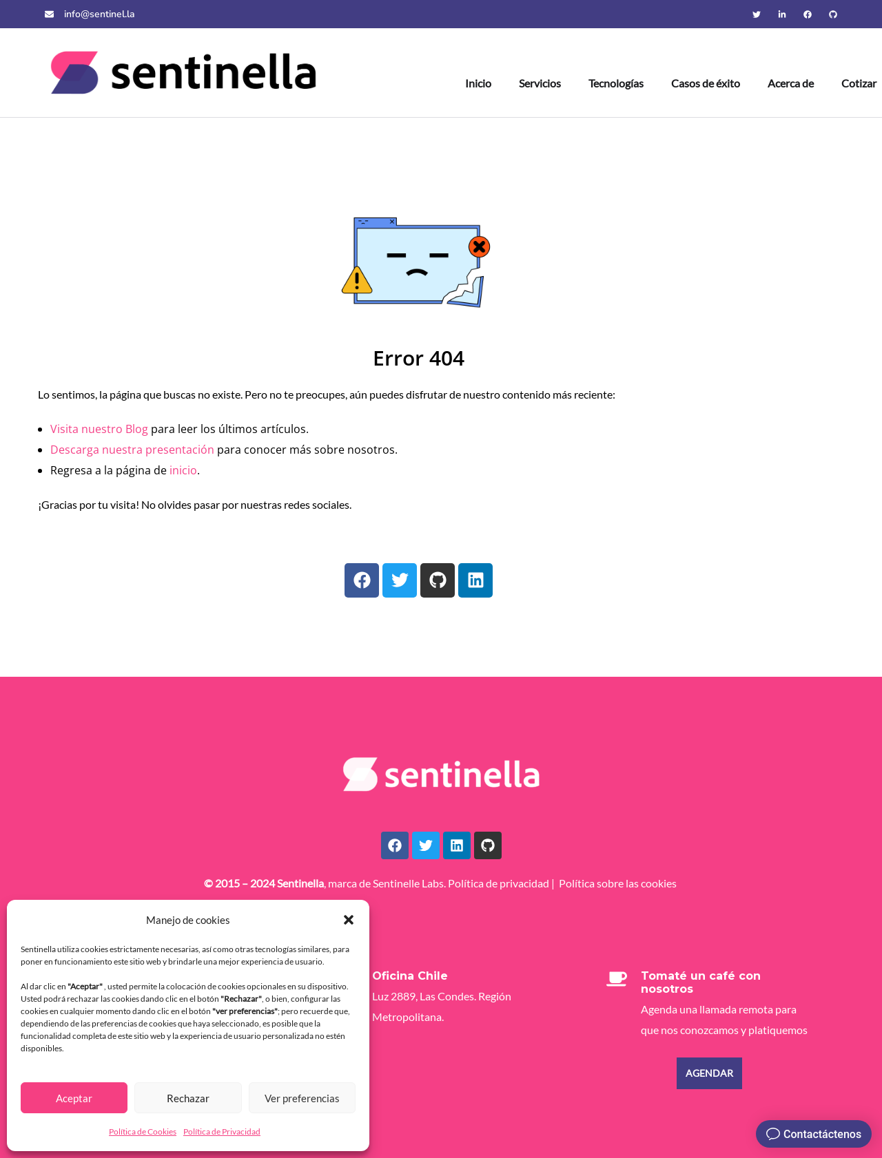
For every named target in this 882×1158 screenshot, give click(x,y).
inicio (183, 470)
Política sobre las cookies (618, 882)
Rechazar (188, 1098)
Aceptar (74, 1098)
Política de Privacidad (221, 1131)
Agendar (709, 1073)
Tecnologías (616, 83)
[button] (349, 920)
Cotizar (858, 83)
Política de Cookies (142, 1131)
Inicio (478, 83)
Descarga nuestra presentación (132, 449)
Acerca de (791, 83)
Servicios (540, 83)
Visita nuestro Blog (99, 428)
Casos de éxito (705, 83)
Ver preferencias (302, 1098)
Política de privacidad (498, 882)
